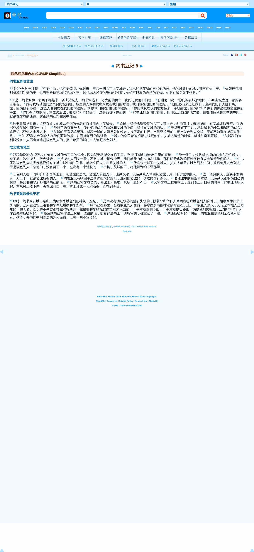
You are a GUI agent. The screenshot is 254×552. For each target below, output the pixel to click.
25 (201, 174)
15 (18, 135)
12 (52, 127)
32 (88, 205)
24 (11, 174)
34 (42, 213)
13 (169, 127)
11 (118, 123)
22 (132, 162)
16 (112, 135)
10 (11, 123)
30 (11, 200)
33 (195, 205)
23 (102, 166)
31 (101, 200)
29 (152, 182)
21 (235, 158)
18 (11, 154)
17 (223, 135)
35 (166, 213)
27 (172, 178)
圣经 (10, 55)
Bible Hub (127, 231)
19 (177, 154)
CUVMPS (19, 55)
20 (58, 158)
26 (62, 178)
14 (52, 131)
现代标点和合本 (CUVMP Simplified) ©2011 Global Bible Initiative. (127, 226)
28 (68, 182)
